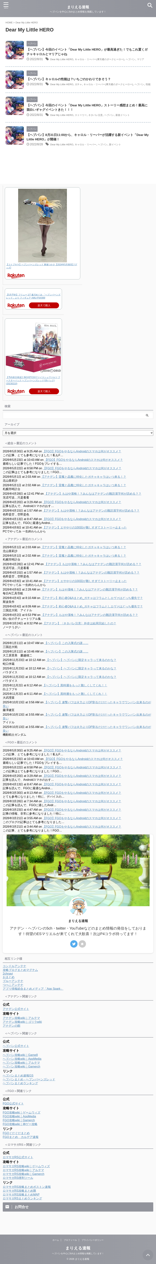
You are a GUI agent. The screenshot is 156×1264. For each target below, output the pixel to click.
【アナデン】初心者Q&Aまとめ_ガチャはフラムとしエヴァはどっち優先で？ (92, 607)
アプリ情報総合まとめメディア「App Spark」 (33, 998)
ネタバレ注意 (104, 124)
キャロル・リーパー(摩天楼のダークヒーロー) (109, 59)
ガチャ (83, 89)
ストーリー (86, 124)
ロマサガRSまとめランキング (22, 1208)
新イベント (128, 154)
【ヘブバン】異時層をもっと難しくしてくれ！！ (75, 695)
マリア (35, 64)
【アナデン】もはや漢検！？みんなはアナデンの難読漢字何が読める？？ (93, 503)
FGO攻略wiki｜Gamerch (19, 1130)
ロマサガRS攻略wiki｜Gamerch (23, 1183)
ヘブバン (38, 94)
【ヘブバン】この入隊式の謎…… (66, 653)
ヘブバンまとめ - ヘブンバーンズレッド (29, 1089)
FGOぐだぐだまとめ (16, 1143)
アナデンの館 (11, 1035)
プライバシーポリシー (93, 1240)
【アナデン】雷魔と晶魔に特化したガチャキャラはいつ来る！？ (83, 486)
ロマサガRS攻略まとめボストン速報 (27, 1196)
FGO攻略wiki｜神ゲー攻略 (20, 1134)
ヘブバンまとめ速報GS (18, 1085)
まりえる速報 (77, 1248)
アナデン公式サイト (16, 1018)
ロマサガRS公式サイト (18, 1167)
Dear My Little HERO (64, 59)
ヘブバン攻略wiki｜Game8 (20, 1064)
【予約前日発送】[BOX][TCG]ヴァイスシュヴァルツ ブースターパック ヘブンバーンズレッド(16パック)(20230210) (33, 390)
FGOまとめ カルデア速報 (20, 1146)
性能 (48, 94)
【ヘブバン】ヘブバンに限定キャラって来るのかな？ (81, 669)
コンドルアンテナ (14, 976)
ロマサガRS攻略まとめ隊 (19, 1200)
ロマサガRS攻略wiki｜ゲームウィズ (26, 1176)
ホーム (55, 1240)
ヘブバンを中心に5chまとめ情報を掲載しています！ (78, 1253)
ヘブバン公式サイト (16, 1055)
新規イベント (137, 124)
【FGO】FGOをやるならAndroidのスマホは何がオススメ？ (82, 461)
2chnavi (8, 983)
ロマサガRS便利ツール (18, 1187)
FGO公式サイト (13, 1113)
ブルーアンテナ (13, 990)
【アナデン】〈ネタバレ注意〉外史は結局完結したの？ (79, 633)
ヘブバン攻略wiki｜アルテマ (21, 1072)
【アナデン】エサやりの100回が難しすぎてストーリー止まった (85, 537)
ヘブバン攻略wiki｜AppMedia (22, 1068)
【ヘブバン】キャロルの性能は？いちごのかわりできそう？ (71, 84)
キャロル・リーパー (92, 154)
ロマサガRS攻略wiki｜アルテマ (23, 1180)
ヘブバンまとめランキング (20, 1093)
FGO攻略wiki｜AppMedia (19, 1126)
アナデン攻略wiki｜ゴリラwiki (22, 1031)
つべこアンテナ (13, 994)
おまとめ (8, 987)
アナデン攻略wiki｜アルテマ (21, 1027)
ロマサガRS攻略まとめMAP (21, 1204)
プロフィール (70, 1240)
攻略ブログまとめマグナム (20, 979)
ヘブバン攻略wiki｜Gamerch (21, 1076)
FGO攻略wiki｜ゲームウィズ (21, 1122)
